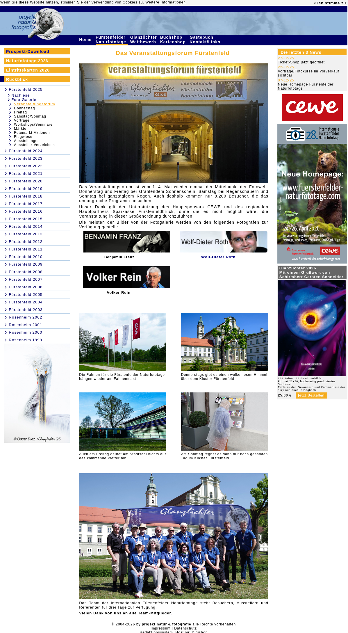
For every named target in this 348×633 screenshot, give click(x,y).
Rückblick (17, 79)
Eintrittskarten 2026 (28, 70)
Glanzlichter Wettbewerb (144, 39)
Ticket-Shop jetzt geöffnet (301, 62)
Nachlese (20, 95)
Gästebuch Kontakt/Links (206, 39)
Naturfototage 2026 (27, 60)
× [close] (315, 3)
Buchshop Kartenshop (173, 39)
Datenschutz (185, 628)
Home (86, 39)
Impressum (160, 628)
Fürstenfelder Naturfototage (112, 39)
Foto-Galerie (23, 99)
